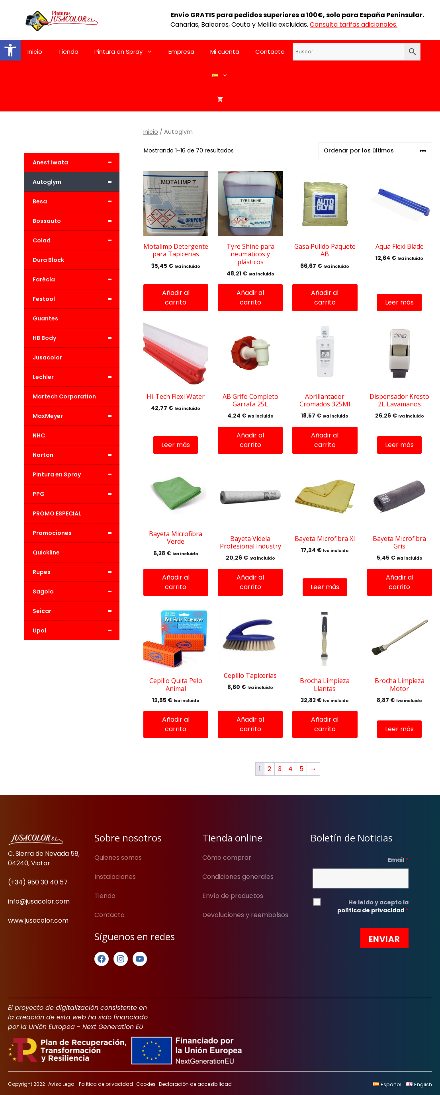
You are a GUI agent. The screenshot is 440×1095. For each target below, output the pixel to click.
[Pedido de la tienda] (375, 150)
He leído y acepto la (373, 906)
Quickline (46, 552)
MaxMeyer (76, 416)
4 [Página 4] (290, 768)
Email (398, 860)
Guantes (45, 318)
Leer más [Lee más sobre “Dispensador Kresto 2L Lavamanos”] (399, 444)
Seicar (76, 611)
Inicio (34, 51)
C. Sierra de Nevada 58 (43, 853)
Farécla (76, 279)
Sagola (76, 591)
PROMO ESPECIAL (57, 513)
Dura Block (48, 260)
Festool (76, 298)
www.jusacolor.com (38, 920)
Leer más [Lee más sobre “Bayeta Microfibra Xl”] (325, 586)
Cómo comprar (226, 857)
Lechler (76, 376)
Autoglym (76, 181)
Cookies (146, 1084)
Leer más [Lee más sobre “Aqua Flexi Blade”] (399, 302)
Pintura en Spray (127, 52)
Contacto (270, 51)
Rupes (76, 572)
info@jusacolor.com (39, 901)
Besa (76, 201)
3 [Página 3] (280, 768)
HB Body (76, 337)
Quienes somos (118, 857)
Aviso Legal (62, 1084)
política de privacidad (370, 910)
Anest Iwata (76, 162)
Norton (76, 455)
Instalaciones (115, 876)
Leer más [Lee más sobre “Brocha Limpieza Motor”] (399, 729)
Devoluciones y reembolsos (245, 914)
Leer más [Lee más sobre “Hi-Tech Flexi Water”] (175, 444)
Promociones (76, 533)
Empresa (181, 51)
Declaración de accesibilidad (195, 1084)
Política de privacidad (106, 1084)
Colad (76, 240)
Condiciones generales (238, 876)
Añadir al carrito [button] (176, 297)
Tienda (68, 51)
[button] (10, 50)
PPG (76, 494)
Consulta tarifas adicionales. (353, 24)
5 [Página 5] (301, 768)
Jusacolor (47, 357)
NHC (39, 435)
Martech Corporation (64, 396)
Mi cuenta (224, 51)
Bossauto (76, 220)
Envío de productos (232, 895)
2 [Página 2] (269, 768)
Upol (76, 630)
